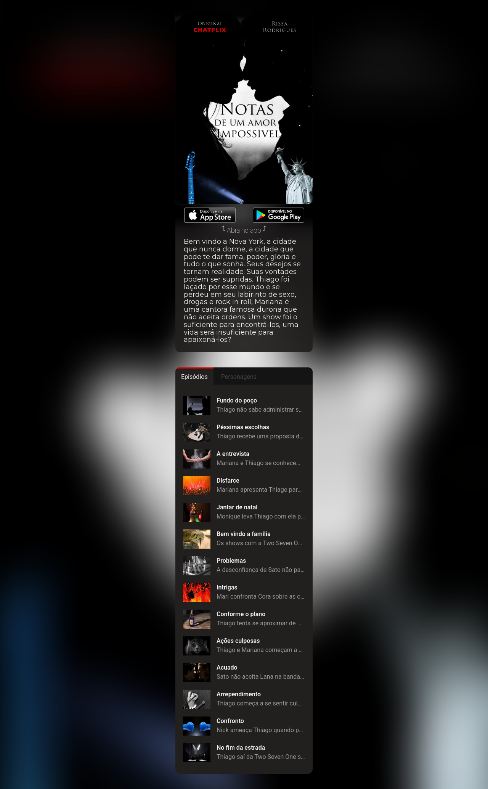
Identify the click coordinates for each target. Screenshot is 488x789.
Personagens (239, 376)
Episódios (194, 376)
